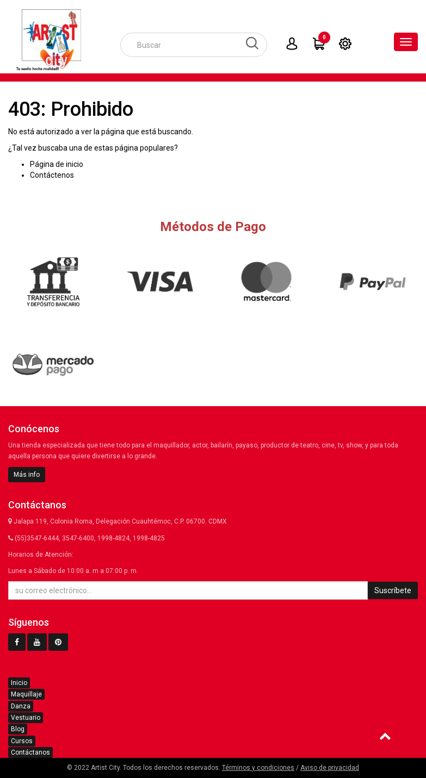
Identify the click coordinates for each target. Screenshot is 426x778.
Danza (20, 706)
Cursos (22, 741)
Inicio (19, 683)
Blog (17, 729)
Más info (27, 474)
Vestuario (25, 717)
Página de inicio (56, 164)
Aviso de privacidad (329, 767)
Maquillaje (26, 694)
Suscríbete (392, 590)
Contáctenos (52, 175)
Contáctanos (30, 752)
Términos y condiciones (258, 767)
